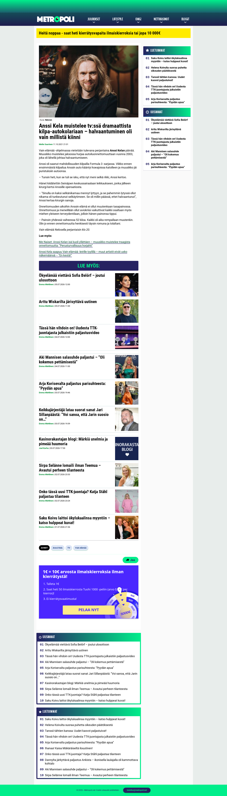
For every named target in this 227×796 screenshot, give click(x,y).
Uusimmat (49, 637)
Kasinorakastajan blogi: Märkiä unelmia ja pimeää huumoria (73, 441)
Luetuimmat (50, 712)
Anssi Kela (57, 548)
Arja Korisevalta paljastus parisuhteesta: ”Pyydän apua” (72, 386)
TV (68, 548)
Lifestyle (117, 19)
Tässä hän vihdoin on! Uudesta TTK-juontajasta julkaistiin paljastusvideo (69, 330)
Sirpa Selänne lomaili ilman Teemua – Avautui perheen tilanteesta (70, 467)
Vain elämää (80, 548)
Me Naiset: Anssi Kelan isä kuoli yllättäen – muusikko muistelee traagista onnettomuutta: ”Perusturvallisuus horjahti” (84, 243)
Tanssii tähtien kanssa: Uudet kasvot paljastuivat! (76, 730)
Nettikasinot (161, 19)
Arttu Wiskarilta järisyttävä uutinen (68, 301)
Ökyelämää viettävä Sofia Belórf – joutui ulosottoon (72, 277)
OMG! (138, 19)
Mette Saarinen (46, 144)
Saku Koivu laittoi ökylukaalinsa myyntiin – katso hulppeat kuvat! (74, 520)
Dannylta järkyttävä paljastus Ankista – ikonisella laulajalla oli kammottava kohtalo (91, 761)
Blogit (185, 19)
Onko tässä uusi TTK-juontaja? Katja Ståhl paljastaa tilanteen (73, 494)
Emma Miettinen (46, 284)
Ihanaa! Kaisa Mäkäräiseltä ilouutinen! (69, 748)
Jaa (130, 560)
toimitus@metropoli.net (137, 790)
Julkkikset (94, 19)
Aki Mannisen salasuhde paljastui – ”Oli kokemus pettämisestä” (72, 359)
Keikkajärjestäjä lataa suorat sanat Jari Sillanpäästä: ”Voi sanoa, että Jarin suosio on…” (74, 414)
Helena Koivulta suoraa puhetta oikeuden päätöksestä (79, 725)
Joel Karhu (44, 448)
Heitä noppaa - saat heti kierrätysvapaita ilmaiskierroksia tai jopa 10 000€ (99, 33)
